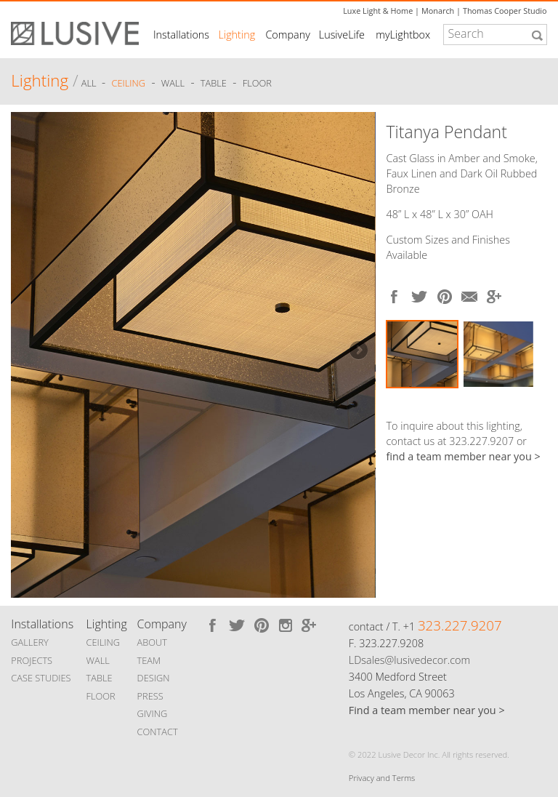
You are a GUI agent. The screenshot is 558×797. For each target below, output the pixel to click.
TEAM (149, 660)
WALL (98, 660)
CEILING (103, 642)
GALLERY (30, 642)
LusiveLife (342, 34)
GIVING (152, 713)
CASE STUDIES (40, 677)
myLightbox (403, 34)
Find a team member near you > (427, 710)
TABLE (99, 677)
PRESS (150, 695)
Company (287, 34)
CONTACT (157, 731)
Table (214, 82)
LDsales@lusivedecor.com (409, 660)
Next (357, 351)
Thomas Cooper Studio (505, 10)
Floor (257, 82)
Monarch (437, 10)
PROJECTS (31, 660)
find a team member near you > (463, 456)
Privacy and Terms (382, 777)
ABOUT (152, 642)
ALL (90, 82)
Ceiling (129, 82)
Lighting (237, 34)
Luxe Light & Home (378, 10)
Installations (181, 34)
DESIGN (153, 677)
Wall (173, 82)
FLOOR (101, 695)
